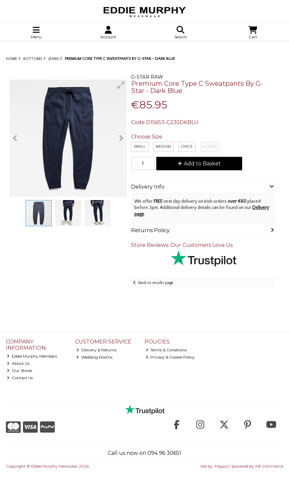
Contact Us (20, 377)
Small (139, 146)
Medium (163, 146)
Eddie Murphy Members (32, 356)
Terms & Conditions (166, 349)
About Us (18, 363)
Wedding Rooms (94, 357)
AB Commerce (269, 466)
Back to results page (155, 283)
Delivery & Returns (96, 349)
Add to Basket (199, 163)
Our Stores (19, 370)
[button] (121, 85)
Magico (221, 466)
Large (187, 146)
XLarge (210, 146)
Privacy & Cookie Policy (170, 357)
